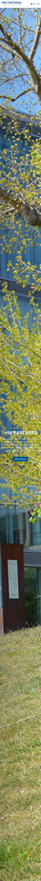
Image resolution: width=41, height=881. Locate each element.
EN (34, 4)
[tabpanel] (20, 444)
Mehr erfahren (20, 459)
